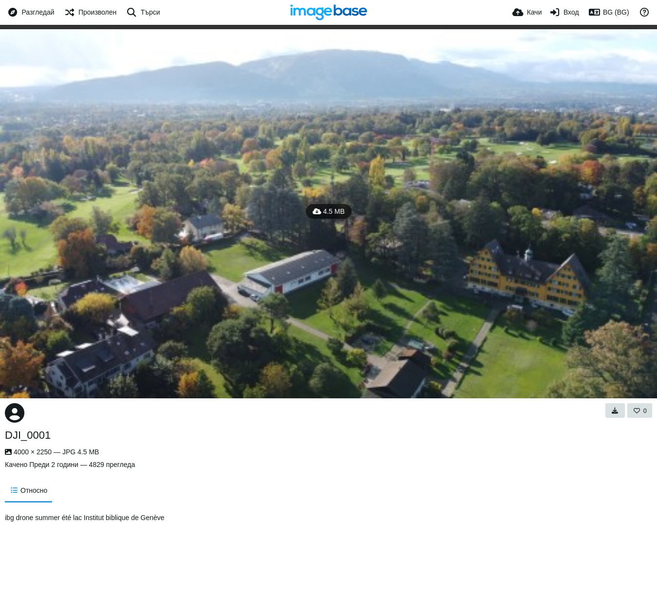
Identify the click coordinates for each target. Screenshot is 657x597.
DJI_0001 (28, 435)
